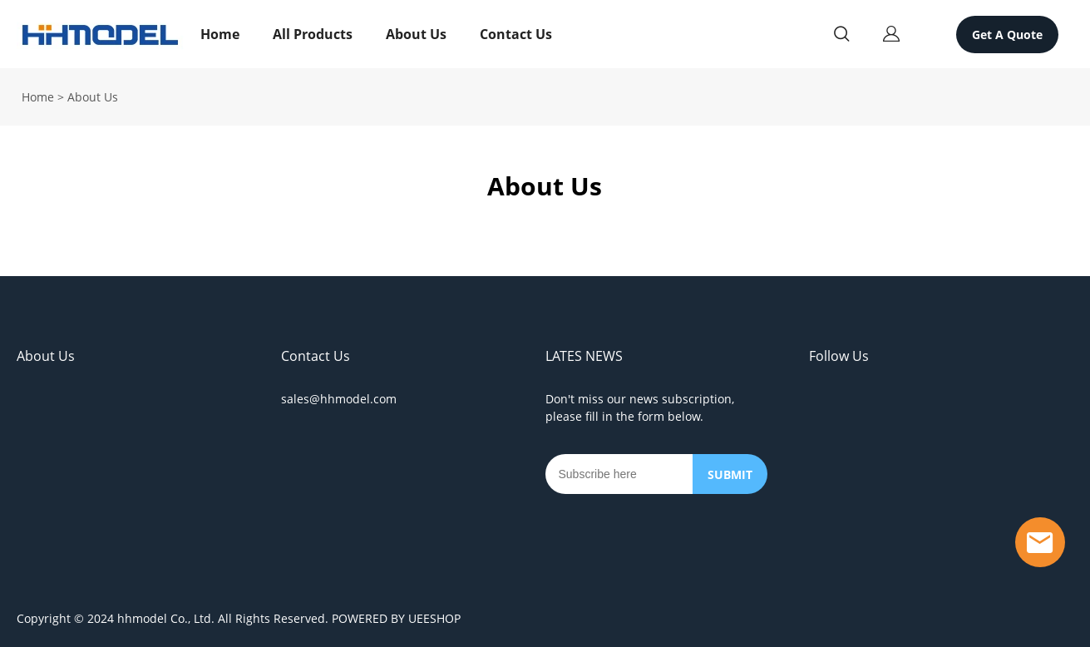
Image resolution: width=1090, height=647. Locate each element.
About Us (416, 34)
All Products (313, 34)
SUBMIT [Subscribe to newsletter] (730, 474)
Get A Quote (1007, 34)
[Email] (619, 474)
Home (219, 34)
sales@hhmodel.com (339, 399)
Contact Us (516, 34)
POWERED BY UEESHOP (396, 618)
